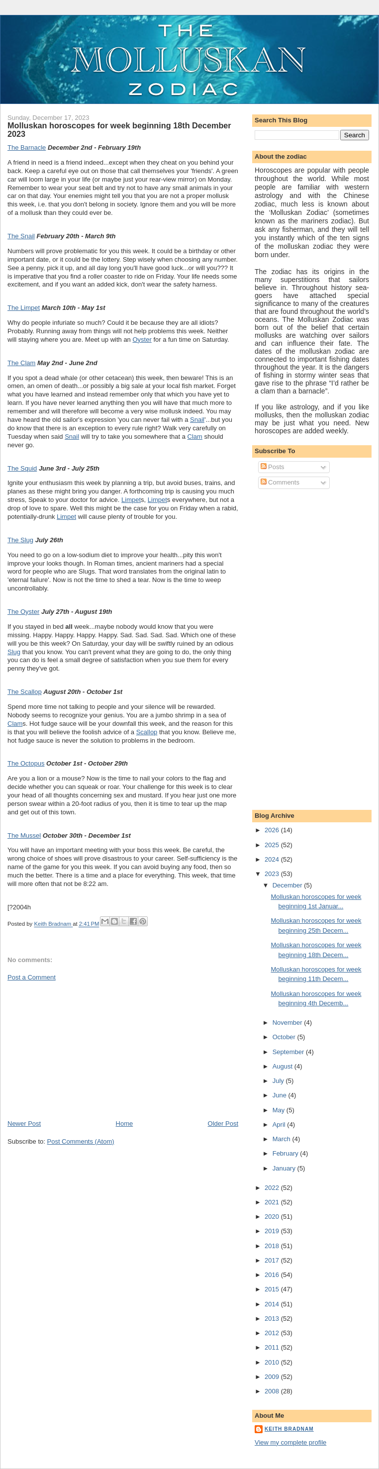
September (289, 1052)
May (279, 1110)
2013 (273, 1318)
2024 (273, 859)
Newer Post (24, 1123)
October (285, 1037)
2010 (273, 1362)
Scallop (147, 732)
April (280, 1124)
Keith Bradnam (289, 1429)
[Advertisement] (82, 1049)
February (286, 1153)
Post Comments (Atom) (80, 1141)
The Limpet (23, 307)
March (282, 1139)
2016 (273, 1274)
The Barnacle (26, 147)
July (279, 1080)
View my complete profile (290, 1442)
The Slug (20, 540)
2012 (273, 1333)
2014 (273, 1304)
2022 (273, 1187)
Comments (280, 482)
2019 (273, 1231)
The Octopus (25, 763)
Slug (13, 652)
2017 (273, 1260)
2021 (273, 1202)
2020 (273, 1216)
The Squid (22, 468)
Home (124, 1123)
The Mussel (24, 835)
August (283, 1066)
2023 (273, 874)
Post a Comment (31, 977)
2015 (273, 1289)
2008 (273, 1391)
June (280, 1095)
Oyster (141, 339)
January (285, 1168)
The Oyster (23, 611)
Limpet (131, 499)
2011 (273, 1347)
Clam (195, 436)
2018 (273, 1246)
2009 (273, 1376)
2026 (273, 830)
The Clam (21, 363)
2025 (273, 845)
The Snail (21, 236)
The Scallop (24, 691)
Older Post (223, 1123)
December (288, 885)
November (288, 1022)
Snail (197, 419)
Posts (272, 467)
